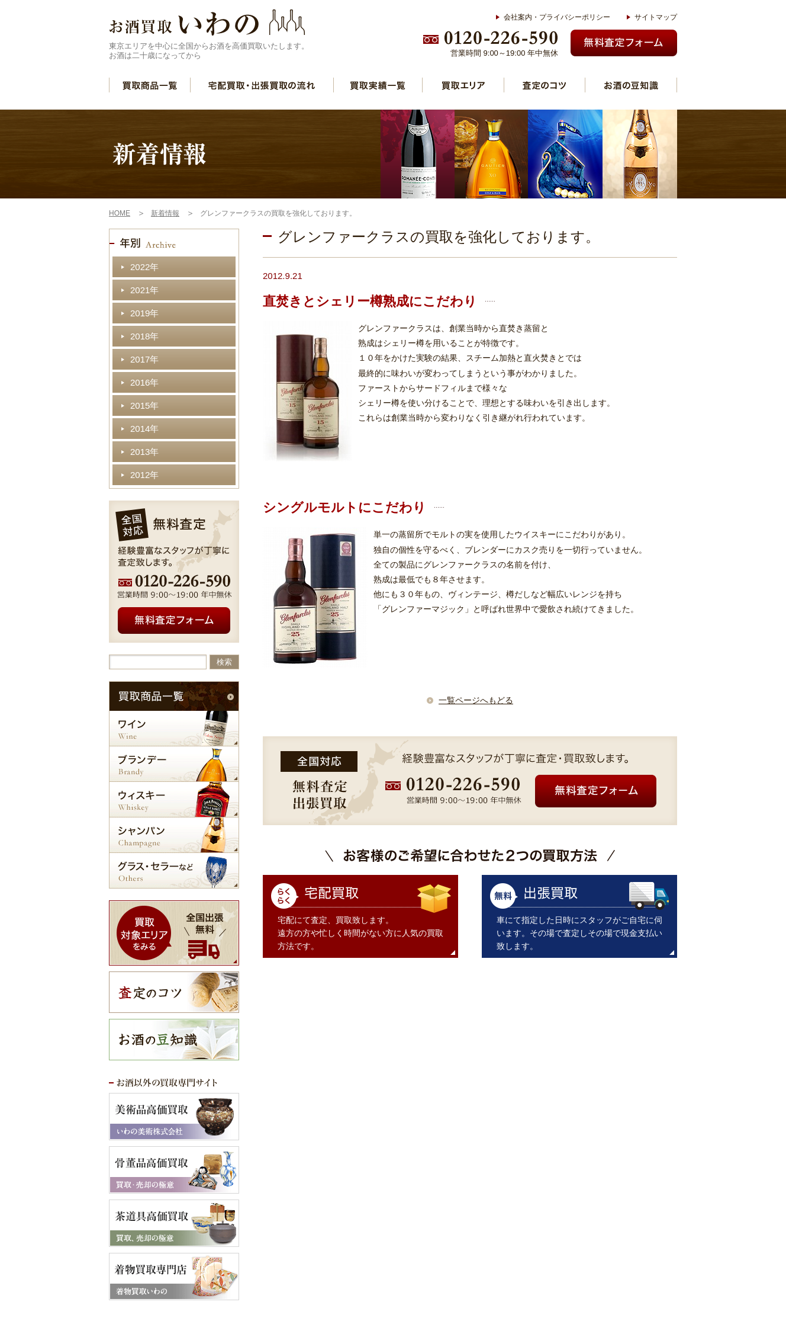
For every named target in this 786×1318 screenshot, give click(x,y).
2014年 (144, 429)
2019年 (144, 313)
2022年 (144, 267)
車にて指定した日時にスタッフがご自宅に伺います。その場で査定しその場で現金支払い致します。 (579, 933)
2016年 (144, 382)
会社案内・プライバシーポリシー (557, 17)
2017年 (144, 359)
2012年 (144, 475)
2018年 (144, 336)
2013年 (144, 452)
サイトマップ (655, 17)
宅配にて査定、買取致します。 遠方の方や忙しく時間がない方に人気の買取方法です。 (360, 933)
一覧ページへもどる (476, 700)
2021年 (144, 290)
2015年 (144, 405)
